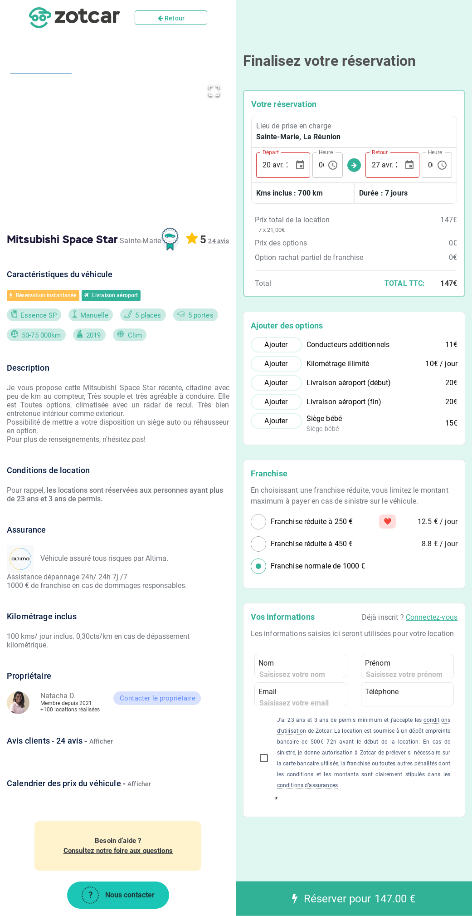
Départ (271, 152)
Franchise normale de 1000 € (318, 566)
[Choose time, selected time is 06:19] (333, 165)
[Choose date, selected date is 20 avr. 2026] (300, 165)
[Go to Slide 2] (41, 188)
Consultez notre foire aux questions (118, 851)
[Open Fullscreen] (214, 88)
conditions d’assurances (307, 785)
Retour (171, 18)
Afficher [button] (101, 741)
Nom (266, 663)
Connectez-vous (431, 617)
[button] (152, 146)
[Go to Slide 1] (41, 112)
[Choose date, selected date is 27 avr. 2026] (409, 165)
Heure (326, 152)
